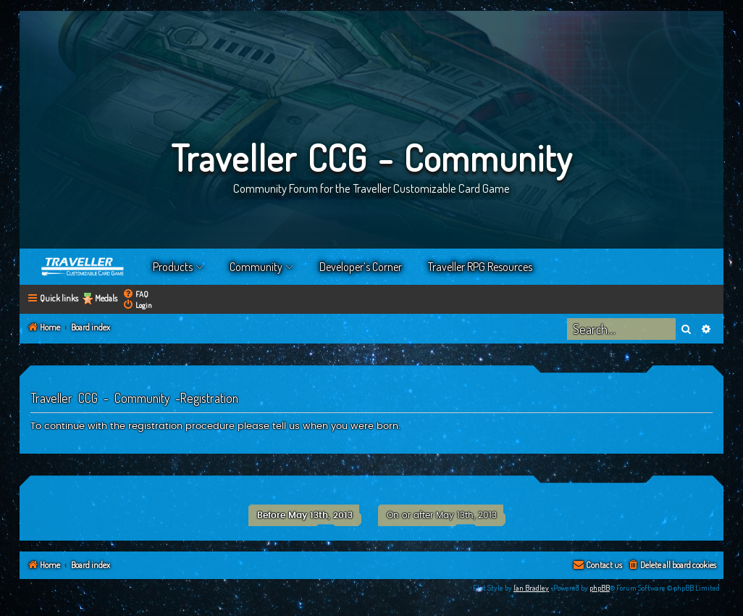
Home (83, 267)
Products (173, 266)
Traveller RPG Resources (480, 266)
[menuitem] (135, 293)
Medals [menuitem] (106, 298)
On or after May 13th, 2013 (442, 515)
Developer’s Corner (360, 266)
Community (256, 266)
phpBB (599, 588)
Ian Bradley (531, 588)
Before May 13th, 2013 (305, 515)
